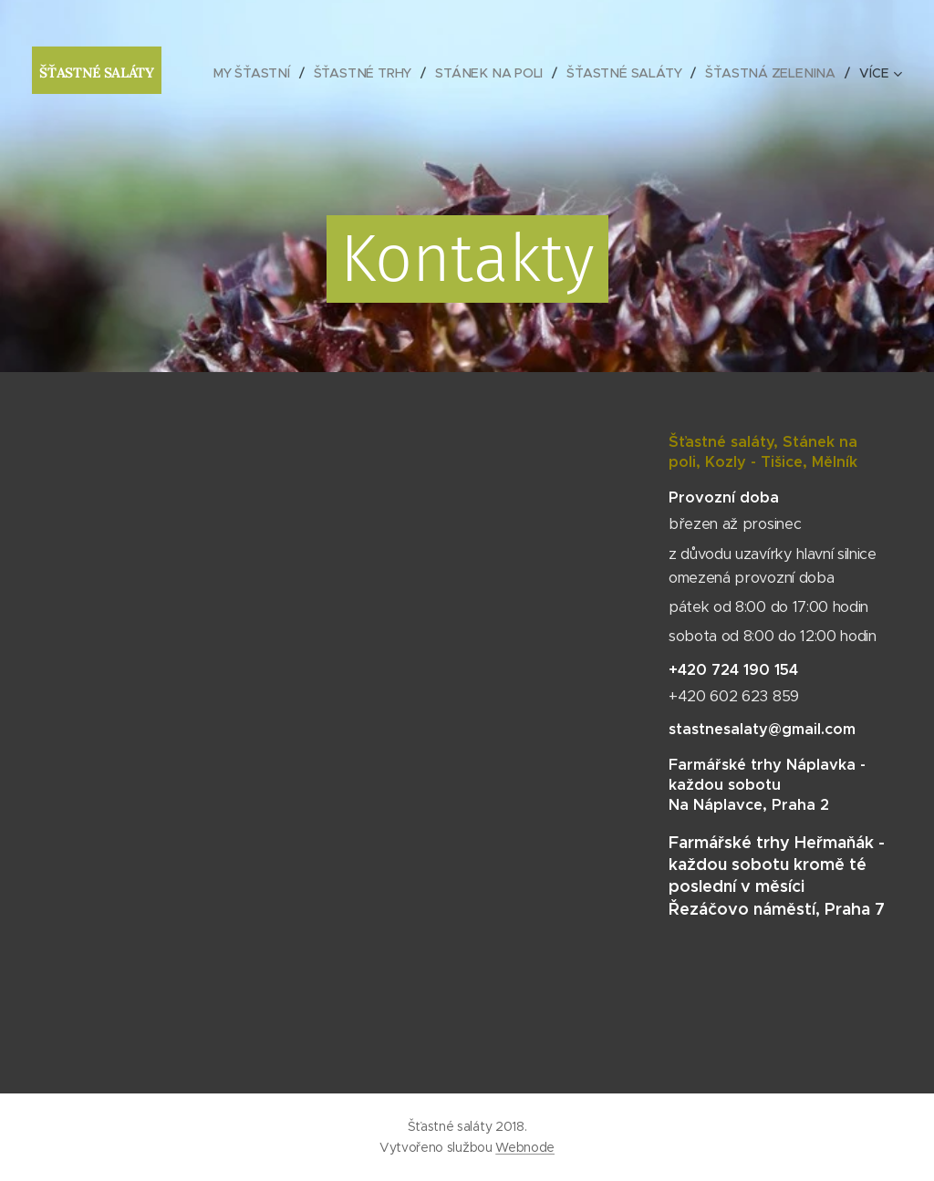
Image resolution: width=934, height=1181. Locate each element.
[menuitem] (257, 73)
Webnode (525, 1147)
